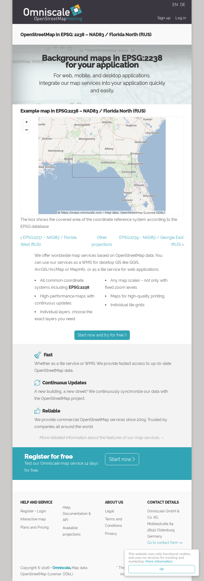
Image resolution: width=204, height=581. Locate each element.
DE (182, 4)
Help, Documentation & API (77, 513)
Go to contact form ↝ (164, 542)
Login (41, 511)
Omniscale (61, 568)
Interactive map (33, 519)
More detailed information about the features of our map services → (102, 437)
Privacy (111, 533)
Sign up (163, 18)
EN (175, 4)
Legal (109, 511)
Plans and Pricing (34, 527)
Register (27, 511)
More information (159, 561)
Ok (162, 569)
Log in (180, 18)
